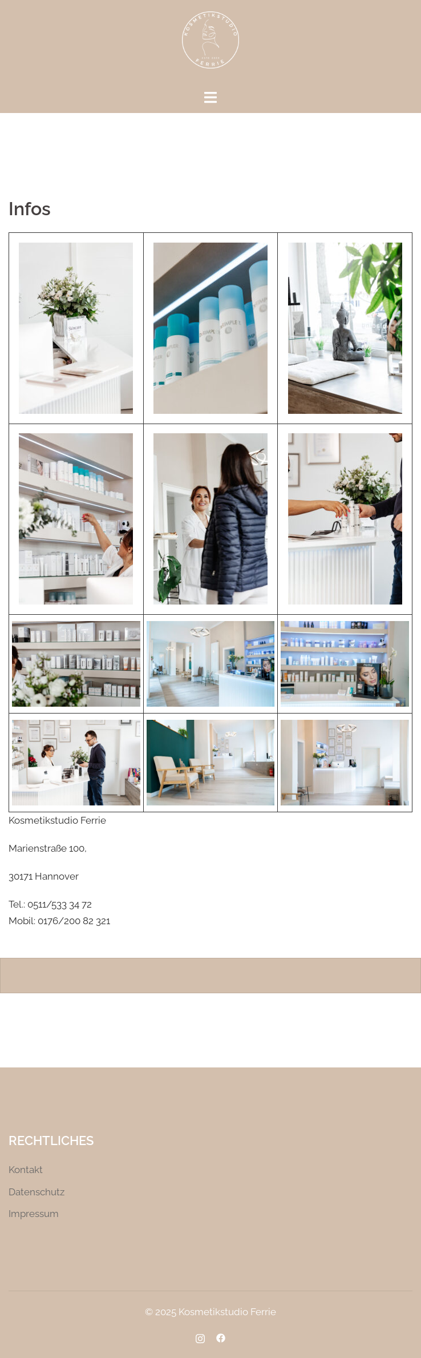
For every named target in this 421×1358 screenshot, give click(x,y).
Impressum (34, 1213)
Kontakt (26, 1169)
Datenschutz (36, 1192)
